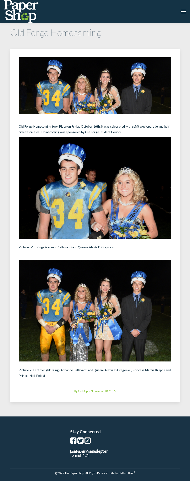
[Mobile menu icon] (183, 11)
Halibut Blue (127, 473)
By (81, 391)
